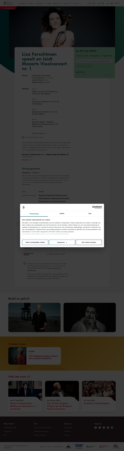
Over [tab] (90, 213)
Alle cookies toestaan (89, 242)
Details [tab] (62, 213)
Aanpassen (62, 242)
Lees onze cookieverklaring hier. (33, 234)
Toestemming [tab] (34, 214)
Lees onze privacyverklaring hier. (57, 234)
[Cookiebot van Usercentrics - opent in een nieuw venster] (94, 207)
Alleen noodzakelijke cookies (35, 242)
